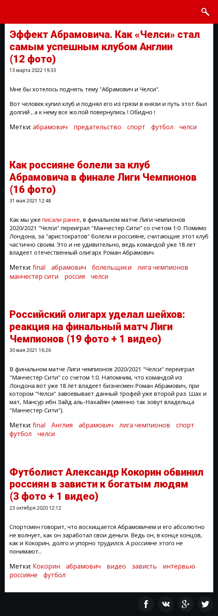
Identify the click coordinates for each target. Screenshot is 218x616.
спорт (136, 127)
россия (74, 276)
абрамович (50, 127)
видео (116, 566)
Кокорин (46, 566)
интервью (179, 566)
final (39, 267)
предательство (97, 127)
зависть (144, 566)
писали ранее (61, 219)
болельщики (112, 267)
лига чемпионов (162, 267)
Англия (62, 425)
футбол (162, 127)
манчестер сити (33, 276)
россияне (23, 575)
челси (188, 127)
